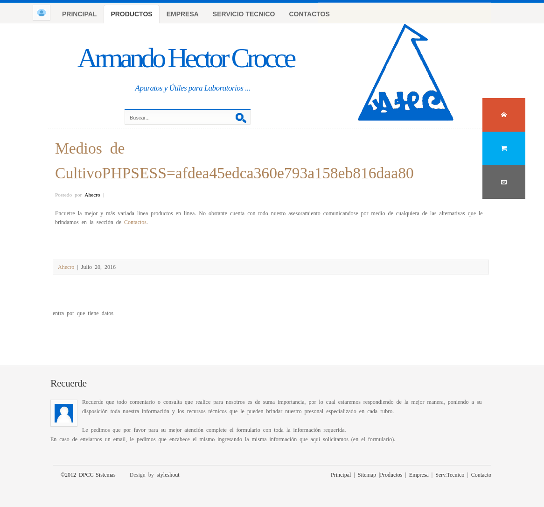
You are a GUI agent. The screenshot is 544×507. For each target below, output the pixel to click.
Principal (341, 474)
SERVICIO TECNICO (244, 14)
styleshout (168, 474)
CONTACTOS (309, 14)
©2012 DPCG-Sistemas (88, 474)
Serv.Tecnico (449, 474)
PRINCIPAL (79, 14)
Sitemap (367, 474)
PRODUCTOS (131, 14)
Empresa (419, 474)
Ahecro (92, 194)
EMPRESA (183, 14)
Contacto (481, 474)
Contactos (135, 222)
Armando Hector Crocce (185, 57)
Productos (391, 474)
